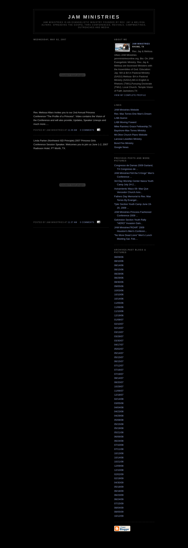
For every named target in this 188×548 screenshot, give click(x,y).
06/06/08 (119, 436)
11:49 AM (72, 130)
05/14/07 (119, 353)
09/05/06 (119, 286)
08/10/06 (119, 261)
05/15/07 (119, 357)
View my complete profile (130, 95)
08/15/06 (119, 269)
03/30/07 (119, 340)
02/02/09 (119, 474)
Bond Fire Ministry (123, 143)
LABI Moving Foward (125, 122)
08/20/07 (119, 382)
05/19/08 (119, 428)
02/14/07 (119, 328)
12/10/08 (119, 470)
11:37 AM (72, 222)
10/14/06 (119, 298)
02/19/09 (119, 478)
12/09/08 (119, 465)
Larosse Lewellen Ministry (128, 139)
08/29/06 (119, 277)
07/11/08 (119, 449)
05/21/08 (119, 432)
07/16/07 (119, 369)
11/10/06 (119, 311)
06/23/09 (119, 495)
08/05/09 (119, 511)
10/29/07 (119, 386)
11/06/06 (119, 307)
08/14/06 (119, 265)
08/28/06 (119, 273)
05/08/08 (119, 420)
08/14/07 (119, 378)
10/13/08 (119, 453)
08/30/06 (119, 282)
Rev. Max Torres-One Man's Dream (132, 113)
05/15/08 (119, 424)
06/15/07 (119, 361)
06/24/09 (119, 499)
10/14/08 (119, 457)
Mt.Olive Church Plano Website (130, 134)
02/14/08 (119, 399)
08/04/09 (119, 507)
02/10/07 (119, 323)
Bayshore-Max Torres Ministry (130, 130)
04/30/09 (119, 482)
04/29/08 (119, 415)
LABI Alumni (120, 118)
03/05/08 (119, 403)
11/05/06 (119, 303)
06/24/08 (119, 440)
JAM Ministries (141, 44)
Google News (121, 147)
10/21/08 (119, 461)
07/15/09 (119, 503)
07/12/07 (119, 365)
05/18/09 (119, 486)
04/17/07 (119, 344)
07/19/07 (119, 374)
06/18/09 (119, 491)
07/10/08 (119, 445)
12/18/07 (119, 394)
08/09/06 (119, 257)
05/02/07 (119, 348)
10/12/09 (119, 516)
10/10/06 (119, 294)
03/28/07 (119, 336)
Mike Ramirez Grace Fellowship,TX (133, 126)
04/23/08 (119, 411)
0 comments (87, 130)
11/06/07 (119, 390)
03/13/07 (119, 332)
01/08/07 (119, 319)
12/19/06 (119, 315)
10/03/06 (119, 290)
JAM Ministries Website (126, 109)
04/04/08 (119, 407)
